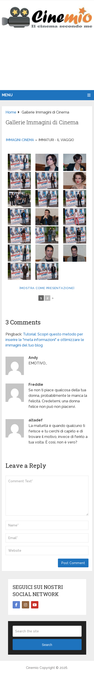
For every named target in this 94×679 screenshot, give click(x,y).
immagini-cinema (20, 140)
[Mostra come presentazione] (47, 288)
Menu (7, 95)
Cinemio (32, 668)
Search (47, 645)
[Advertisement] (47, 64)
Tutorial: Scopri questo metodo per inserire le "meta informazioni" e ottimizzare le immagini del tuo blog (45, 339)
